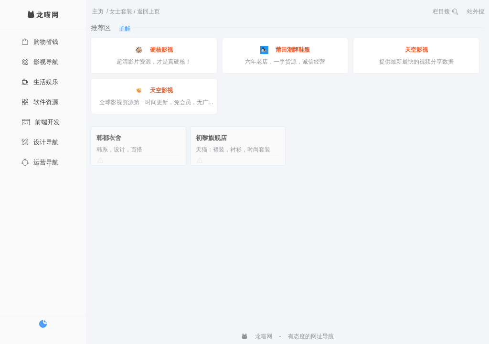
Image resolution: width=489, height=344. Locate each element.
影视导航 (39, 61)
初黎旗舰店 (211, 137)
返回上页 (148, 11)
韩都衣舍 (108, 137)
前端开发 (40, 122)
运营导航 (39, 162)
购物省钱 (39, 41)
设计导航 (39, 142)
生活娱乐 (39, 82)
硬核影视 (154, 50)
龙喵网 (256, 336)
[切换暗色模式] (43, 324)
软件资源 (39, 102)
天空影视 (416, 49)
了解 (124, 28)
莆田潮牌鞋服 (285, 50)
